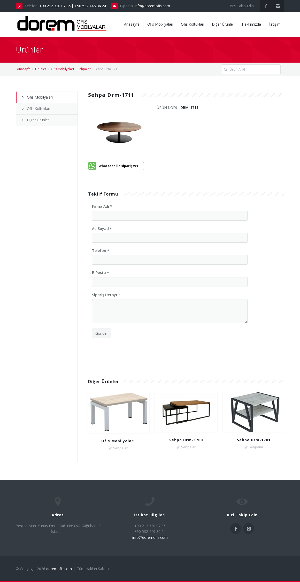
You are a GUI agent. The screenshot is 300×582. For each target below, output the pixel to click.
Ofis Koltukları (192, 24)
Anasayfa (132, 24)
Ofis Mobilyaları (160, 24)
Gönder (101, 333)
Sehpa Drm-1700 (186, 439)
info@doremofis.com (152, 5)
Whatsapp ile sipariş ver (119, 166)
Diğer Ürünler (223, 24)
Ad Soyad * (102, 228)
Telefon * (100, 250)
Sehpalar (84, 69)
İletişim (275, 24)
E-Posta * (100, 272)
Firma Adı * (102, 206)
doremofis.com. (59, 568)
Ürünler (40, 69)
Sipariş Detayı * (106, 294)
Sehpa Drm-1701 (254, 439)
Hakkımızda (251, 24)
